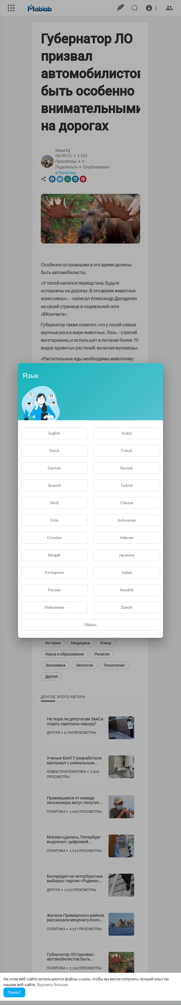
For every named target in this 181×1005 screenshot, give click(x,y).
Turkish (126, 485)
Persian (54, 590)
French (126, 450)
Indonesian (127, 520)
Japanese (126, 555)
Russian (126, 468)
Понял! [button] (14, 992)
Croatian (54, 537)
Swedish (127, 590)
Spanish (54, 485)
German (54, 468)
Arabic (126, 433)
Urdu (54, 520)
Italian (127, 572)
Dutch (54, 450)
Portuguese (54, 572)
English (54, 433)
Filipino (90, 624)
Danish (126, 607)
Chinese (126, 503)
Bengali (54, 555)
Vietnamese (54, 607)
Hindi (54, 503)
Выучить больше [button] (52, 984)
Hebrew (126, 537)
